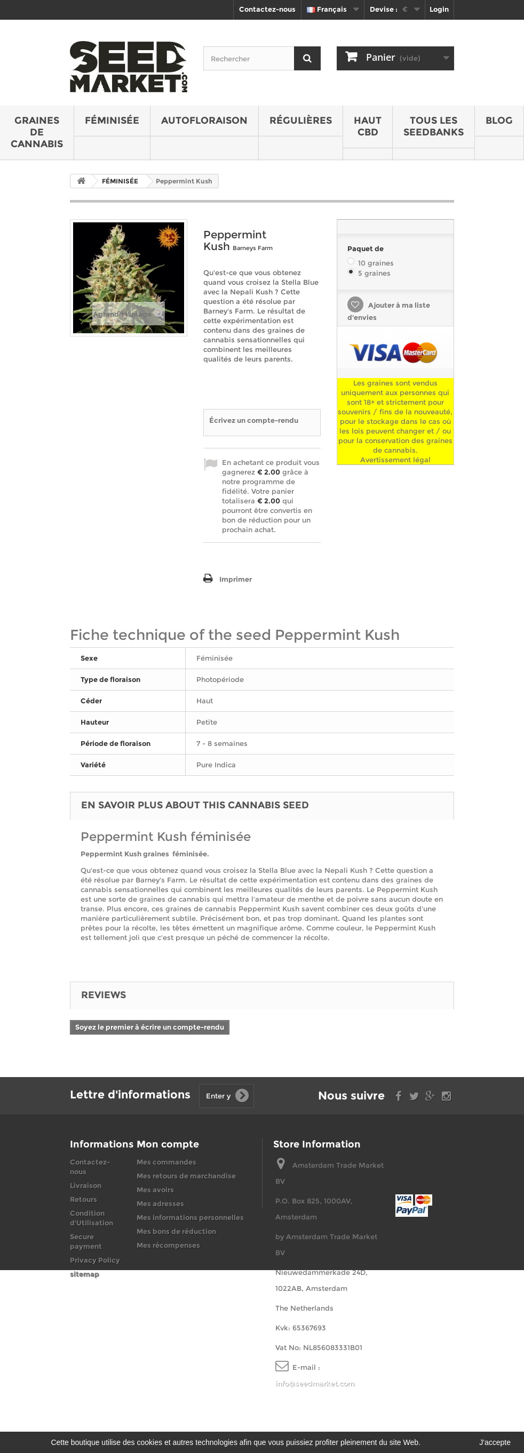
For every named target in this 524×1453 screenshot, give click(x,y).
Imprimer (235, 579)
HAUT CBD (368, 126)
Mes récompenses (168, 1245)
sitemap (84, 1274)
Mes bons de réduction (176, 1231)
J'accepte (495, 1442)
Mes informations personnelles (190, 1217)
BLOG (499, 120)
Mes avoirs (155, 1189)
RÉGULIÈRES (300, 120)
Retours (83, 1199)
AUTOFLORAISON (204, 120)
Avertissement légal (395, 459)
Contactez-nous (267, 9)
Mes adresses (160, 1203)
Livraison (85, 1185)
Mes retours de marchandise (186, 1175)
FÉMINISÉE (112, 120)
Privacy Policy (95, 1260)
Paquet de (366, 248)
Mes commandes (166, 1162)
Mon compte (168, 1144)
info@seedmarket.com (314, 1383)
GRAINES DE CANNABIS (37, 132)
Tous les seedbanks (433, 126)
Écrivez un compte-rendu (253, 420)
